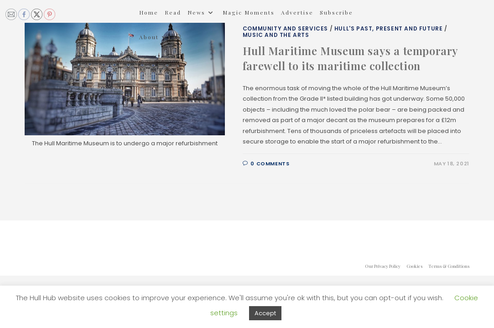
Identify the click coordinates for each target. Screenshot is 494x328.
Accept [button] (265, 313)
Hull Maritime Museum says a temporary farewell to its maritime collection (350, 58)
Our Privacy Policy (382, 266)
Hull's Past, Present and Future (388, 28)
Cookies (414, 266)
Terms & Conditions (448, 266)
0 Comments (269, 163)
